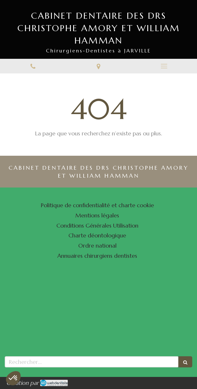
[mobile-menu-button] (164, 66)
